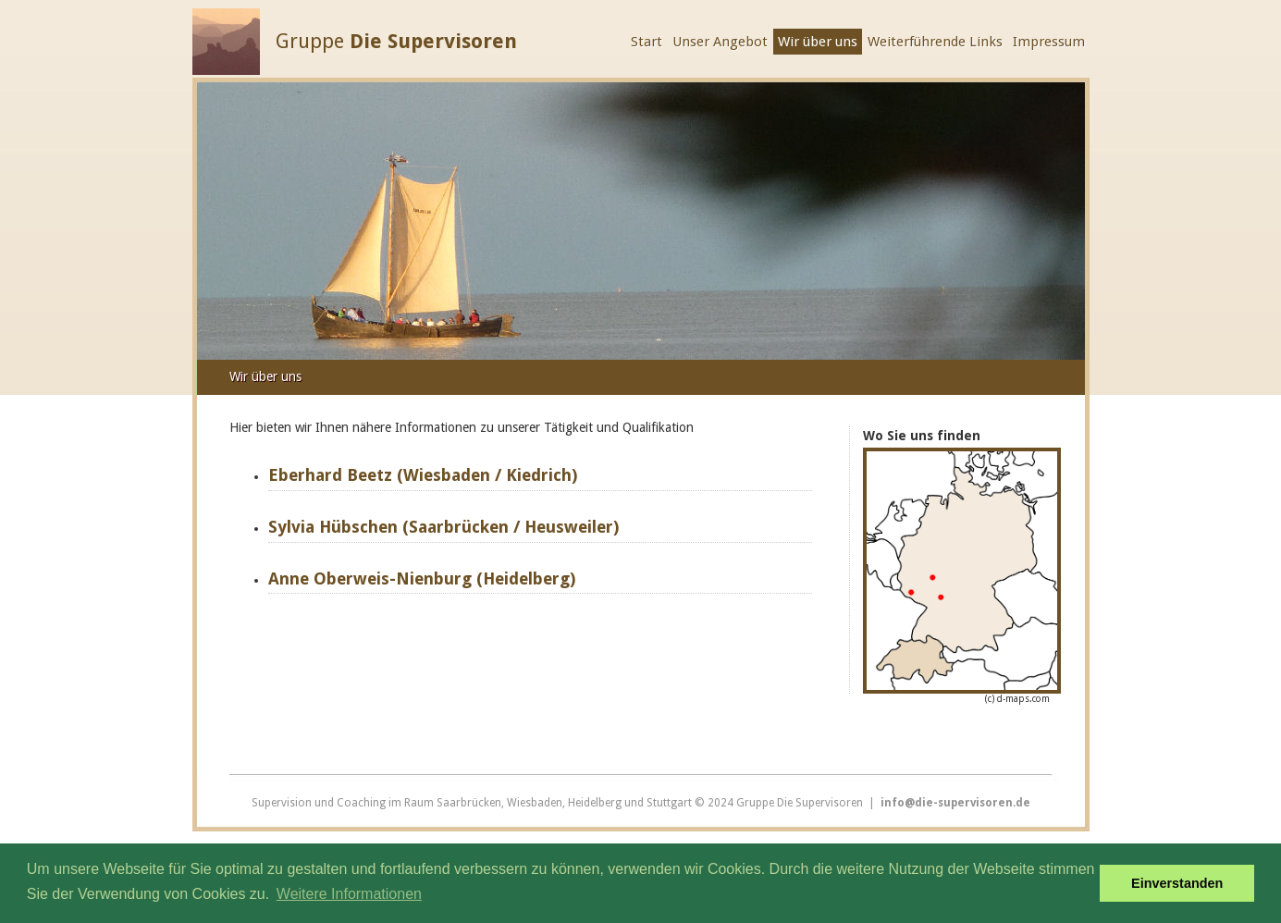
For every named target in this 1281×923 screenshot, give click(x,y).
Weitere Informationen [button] (349, 894)
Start (646, 41)
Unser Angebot (720, 41)
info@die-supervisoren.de (955, 802)
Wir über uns (817, 41)
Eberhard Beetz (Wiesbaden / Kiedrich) (422, 475)
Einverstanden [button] (1177, 883)
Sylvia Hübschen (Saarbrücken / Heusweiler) (443, 526)
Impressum (1049, 41)
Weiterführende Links (935, 41)
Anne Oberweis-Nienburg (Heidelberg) (421, 578)
